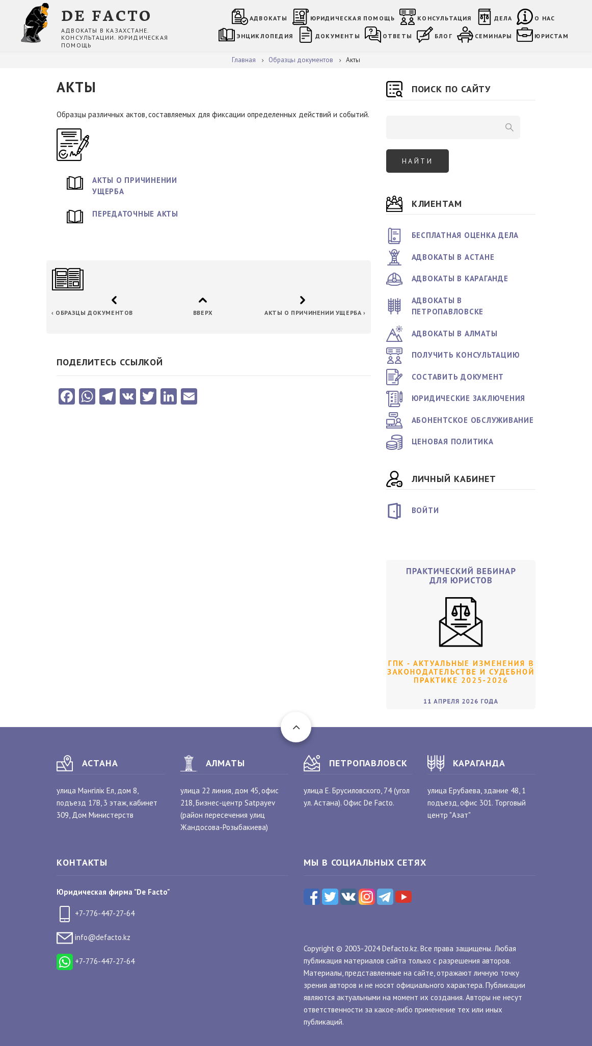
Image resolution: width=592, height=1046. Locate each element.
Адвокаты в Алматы (455, 333)
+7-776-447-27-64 (95, 913)
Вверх (202, 312)
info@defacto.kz (93, 937)
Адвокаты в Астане (453, 257)
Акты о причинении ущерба (134, 186)
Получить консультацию (466, 355)
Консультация (444, 18)
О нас (544, 18)
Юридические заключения (469, 398)
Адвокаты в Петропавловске (448, 306)
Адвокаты (269, 18)
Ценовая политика (453, 441)
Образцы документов (92, 312)
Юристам (551, 36)
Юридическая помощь (352, 18)
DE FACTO (106, 14)
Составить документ (458, 377)
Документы (337, 36)
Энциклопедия (264, 36)
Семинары (494, 36)
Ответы (397, 36)
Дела (503, 18)
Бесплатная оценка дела (465, 235)
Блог (443, 36)
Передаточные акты (135, 214)
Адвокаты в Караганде (460, 278)
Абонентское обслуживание (473, 420)
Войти (425, 510)
